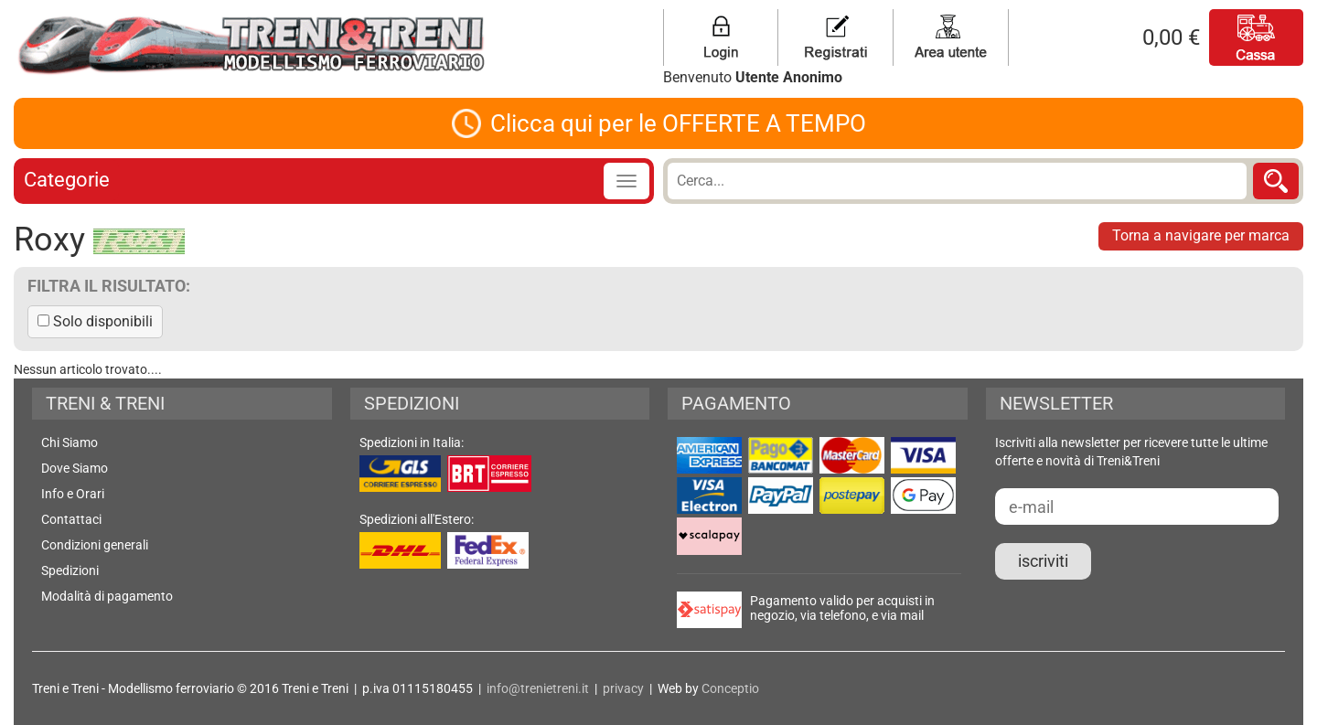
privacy (623, 688)
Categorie (67, 179)
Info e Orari (72, 493)
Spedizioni (70, 570)
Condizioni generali (94, 545)
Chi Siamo (69, 442)
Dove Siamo (74, 468)
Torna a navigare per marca (1201, 235)
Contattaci (71, 519)
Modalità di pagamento (107, 596)
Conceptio (730, 688)
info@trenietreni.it (538, 688)
